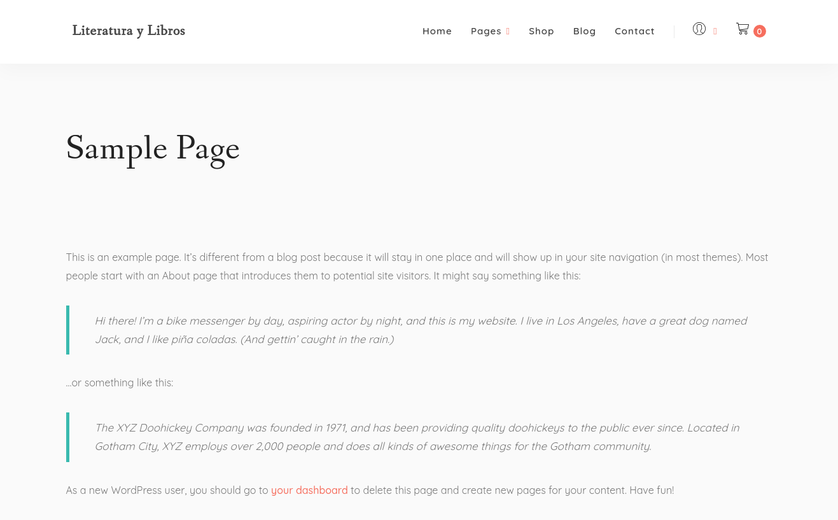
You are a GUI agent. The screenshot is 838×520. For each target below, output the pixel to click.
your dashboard (309, 490)
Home (437, 31)
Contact (635, 31)
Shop (541, 31)
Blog (584, 31)
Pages (490, 31)
